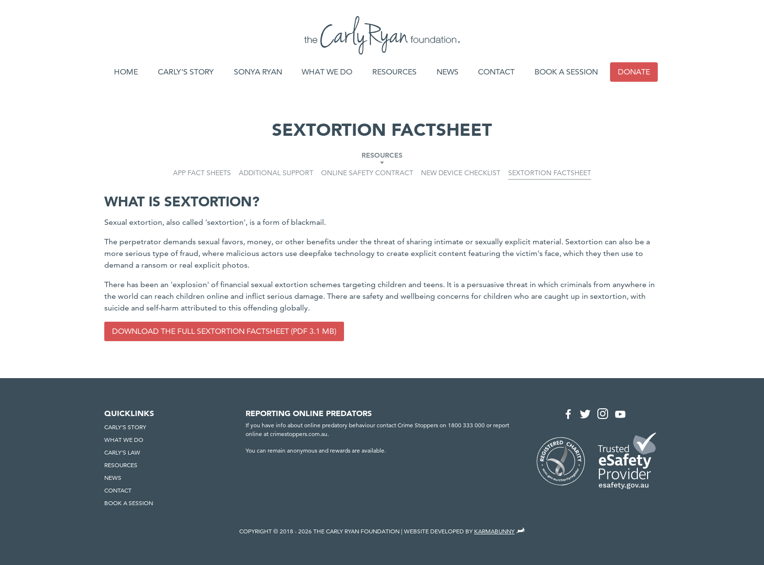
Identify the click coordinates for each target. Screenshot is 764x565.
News (447, 71)
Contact (496, 71)
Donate (634, 71)
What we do (327, 71)
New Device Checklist (460, 172)
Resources (394, 71)
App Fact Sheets (202, 172)
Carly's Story (186, 71)
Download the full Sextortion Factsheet (200, 331)
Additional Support (276, 172)
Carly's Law (122, 452)
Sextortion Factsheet (549, 172)
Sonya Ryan (258, 71)
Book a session (566, 71)
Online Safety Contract (367, 172)
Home (126, 71)
